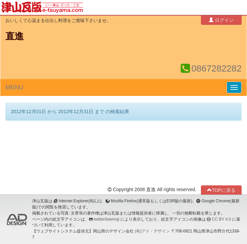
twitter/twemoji (106, 219)
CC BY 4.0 (221, 219)
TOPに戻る (221, 190)
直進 (14, 36)
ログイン (221, 20)
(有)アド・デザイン (152, 231)
